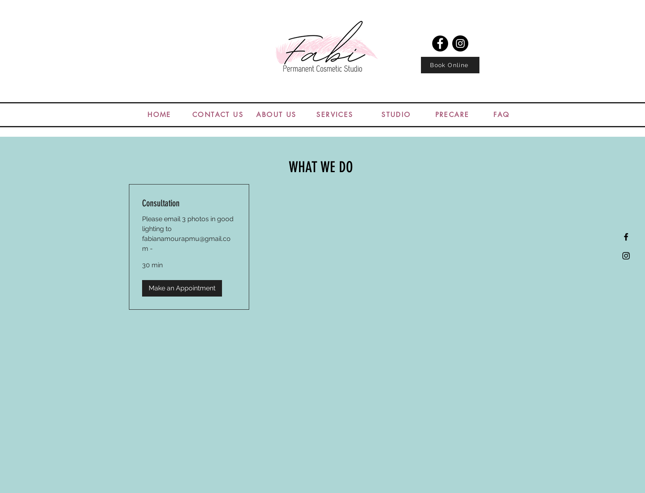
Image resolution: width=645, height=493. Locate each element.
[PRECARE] (452, 114)
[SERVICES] (335, 114)
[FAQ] (501, 114)
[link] (189, 203)
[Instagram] (460, 43)
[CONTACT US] (218, 114)
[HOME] (159, 114)
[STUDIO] (396, 114)
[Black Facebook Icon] (626, 237)
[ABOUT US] (276, 114)
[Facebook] (440, 43)
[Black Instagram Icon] (626, 256)
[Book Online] (450, 65)
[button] (182, 288)
